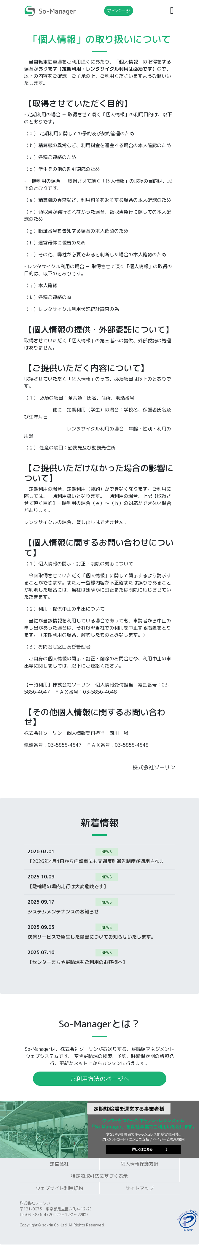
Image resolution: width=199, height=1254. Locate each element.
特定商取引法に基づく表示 (99, 1176)
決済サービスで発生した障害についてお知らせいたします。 (92, 936)
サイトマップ (139, 1188)
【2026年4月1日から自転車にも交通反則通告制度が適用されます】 (96, 861)
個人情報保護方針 (139, 1164)
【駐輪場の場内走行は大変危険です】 (68, 886)
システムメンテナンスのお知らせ (63, 911)
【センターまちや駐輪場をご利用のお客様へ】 (77, 961)
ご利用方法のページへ (99, 1079)
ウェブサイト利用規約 (59, 1188)
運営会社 (59, 1164)
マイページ (118, 10)
